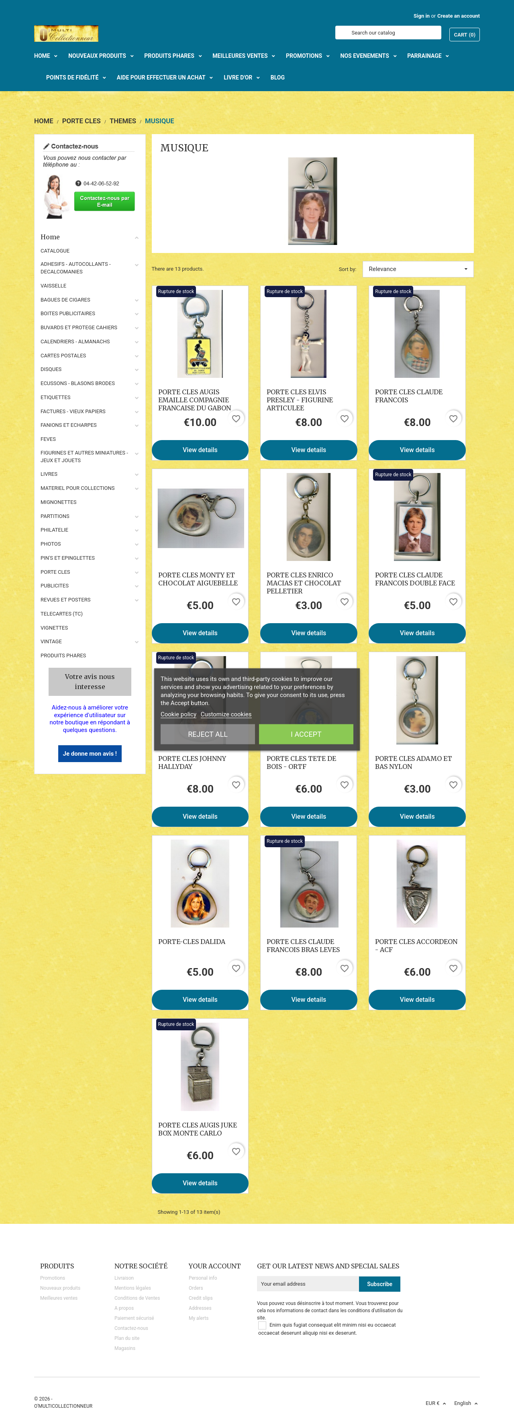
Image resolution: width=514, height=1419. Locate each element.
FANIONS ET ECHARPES (69, 425)
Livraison (124, 1278)
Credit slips (201, 1298)
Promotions (52, 1278)
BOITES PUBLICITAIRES (68, 313)
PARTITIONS (55, 516)
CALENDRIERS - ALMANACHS (75, 341)
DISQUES (51, 369)
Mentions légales (132, 1288)
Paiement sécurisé (134, 1318)
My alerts (198, 1318)
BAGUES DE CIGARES (65, 300)
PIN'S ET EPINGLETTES (68, 558)
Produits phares (63, 655)
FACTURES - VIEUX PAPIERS (73, 411)
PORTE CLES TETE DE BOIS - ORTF (301, 762)
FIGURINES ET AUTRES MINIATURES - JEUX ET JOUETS (84, 456)
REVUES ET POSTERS (65, 600)
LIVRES (49, 474)
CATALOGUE (55, 251)
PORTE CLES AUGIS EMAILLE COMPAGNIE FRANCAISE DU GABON (194, 400)
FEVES (48, 439)
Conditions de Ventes (137, 1298)
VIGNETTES (54, 628)
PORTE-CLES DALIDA (191, 942)
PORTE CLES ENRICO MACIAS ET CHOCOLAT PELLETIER (304, 583)
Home (90, 237)
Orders (196, 1288)
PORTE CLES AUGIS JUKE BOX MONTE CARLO (197, 1129)
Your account (215, 1266)
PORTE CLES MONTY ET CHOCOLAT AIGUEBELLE (198, 579)
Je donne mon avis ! (90, 753)
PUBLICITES (55, 586)
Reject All (208, 734)
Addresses (200, 1308)
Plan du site (126, 1338)
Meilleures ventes (59, 1298)
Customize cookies (226, 714)
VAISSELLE (53, 286)
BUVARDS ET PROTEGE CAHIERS (79, 327)
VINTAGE (51, 641)
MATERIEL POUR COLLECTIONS (78, 488)
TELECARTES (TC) (62, 614)
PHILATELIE (54, 530)
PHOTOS (51, 544)
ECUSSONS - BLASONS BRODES (78, 383)
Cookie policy (178, 714)
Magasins (124, 1348)
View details (200, 450)
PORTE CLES (55, 572)
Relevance (418, 269)
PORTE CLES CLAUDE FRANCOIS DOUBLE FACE (415, 579)
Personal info (203, 1278)
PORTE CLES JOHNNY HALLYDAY (192, 762)
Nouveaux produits (60, 1288)
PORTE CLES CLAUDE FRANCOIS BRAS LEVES (303, 946)
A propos (124, 1308)
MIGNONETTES (58, 502)
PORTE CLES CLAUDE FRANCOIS (409, 396)
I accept (306, 734)
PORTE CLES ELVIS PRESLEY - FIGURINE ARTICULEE (300, 400)
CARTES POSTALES (63, 356)
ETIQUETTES (55, 397)
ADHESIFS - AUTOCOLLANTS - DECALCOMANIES (76, 268)
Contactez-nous (131, 1328)
